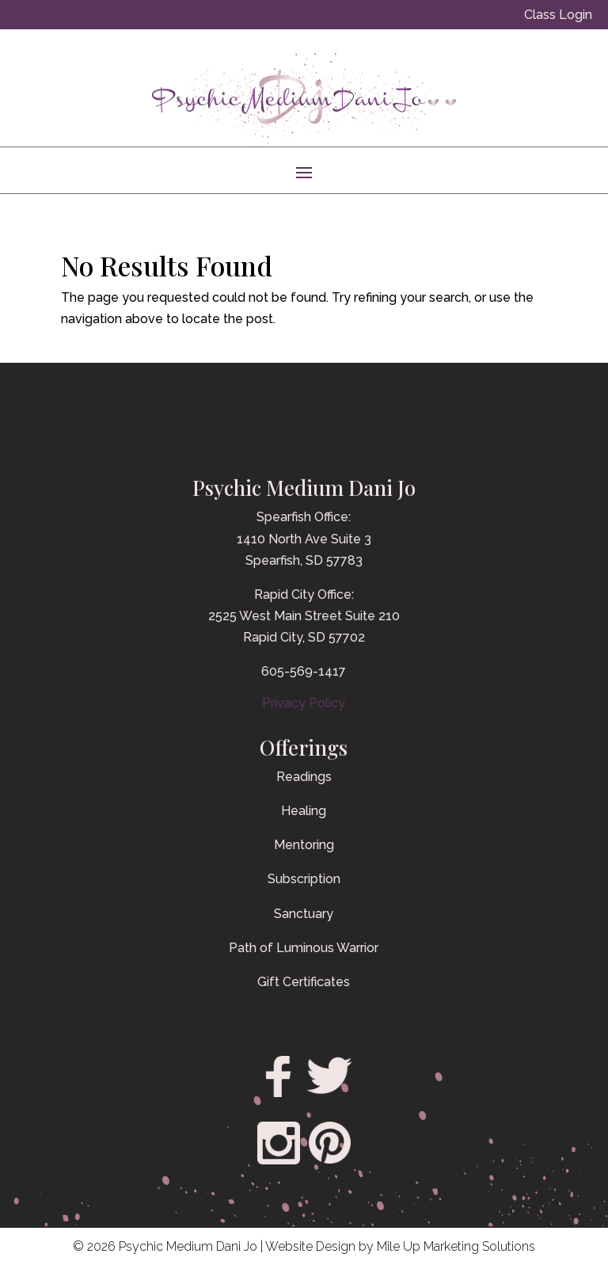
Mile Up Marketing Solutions (456, 1246)
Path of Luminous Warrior (303, 947)
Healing (303, 810)
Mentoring (304, 844)
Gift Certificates (303, 981)
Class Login (558, 14)
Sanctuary (303, 913)
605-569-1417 (303, 671)
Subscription (304, 878)
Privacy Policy (303, 703)
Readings (304, 776)
